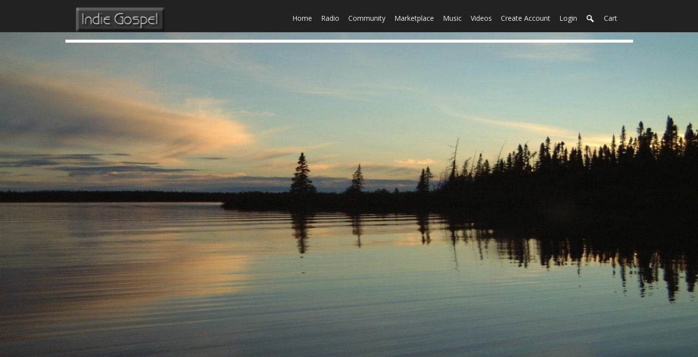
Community (369, 17)
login (568, 18)
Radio (332, 17)
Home (304, 17)
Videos (483, 17)
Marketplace (416, 17)
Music (454, 17)
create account (525, 18)
